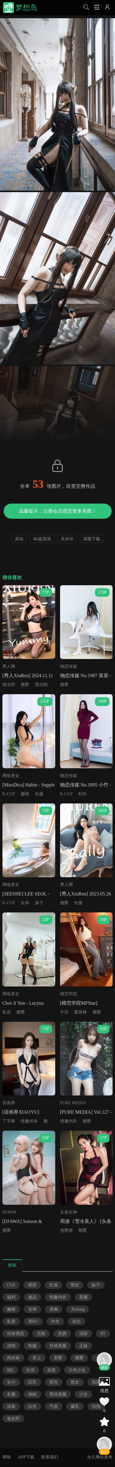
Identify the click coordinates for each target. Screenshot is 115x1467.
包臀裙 (66, 1230)
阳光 (53, 1382)
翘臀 (25, 684)
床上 (36, 1358)
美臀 (58, 1358)
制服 (32, 1345)
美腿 (83, 1297)
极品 (32, 1297)
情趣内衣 (68, 1121)
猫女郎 (8, 684)
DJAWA (9, 1212)
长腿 (39, 794)
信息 (104, 1390)
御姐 (32, 1394)
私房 (6, 1012)
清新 (83, 1333)
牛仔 (64, 1012)
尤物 (41, 1333)
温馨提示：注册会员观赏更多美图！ (57, 511)
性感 (53, 1285)
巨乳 (32, 1382)
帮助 (6, 1457)
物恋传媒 (68, 666)
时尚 (82, 794)
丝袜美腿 (57, 1345)
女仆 (11, 1382)
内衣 (55, 1321)
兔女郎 (13, 1418)
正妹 (83, 1345)
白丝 (32, 1406)
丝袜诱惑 (15, 1333)
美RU (33, 1321)
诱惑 (32, 1285)
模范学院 (68, 994)
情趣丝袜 (29, 1121)
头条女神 (68, 1212)
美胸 (53, 1309)
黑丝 (74, 1285)
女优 (30, 1370)
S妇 (10, 1370)
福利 (11, 1297)
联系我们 (49, 1457)
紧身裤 (80, 1012)
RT (103, 1333)
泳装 (11, 1406)
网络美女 (10, 775)
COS (11, 1285)
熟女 (75, 1382)
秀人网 (8, 666)
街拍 (96, 1406)
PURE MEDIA (73, 1103)
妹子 (39, 903)
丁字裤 (8, 1121)
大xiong (78, 1309)
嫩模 (11, 1309)
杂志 (76, 1321)
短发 (51, 1370)
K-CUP (8, 794)
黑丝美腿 (57, 1394)
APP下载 (26, 1457)
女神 (25, 903)
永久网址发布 (100, 1457)
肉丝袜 (13, 1358)
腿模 (25, 794)
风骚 (96, 1382)
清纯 (11, 1345)
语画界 (8, 1103)
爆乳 (75, 1406)
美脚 (62, 1333)
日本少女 (77, 1370)
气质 (53, 1406)
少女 (83, 1394)
